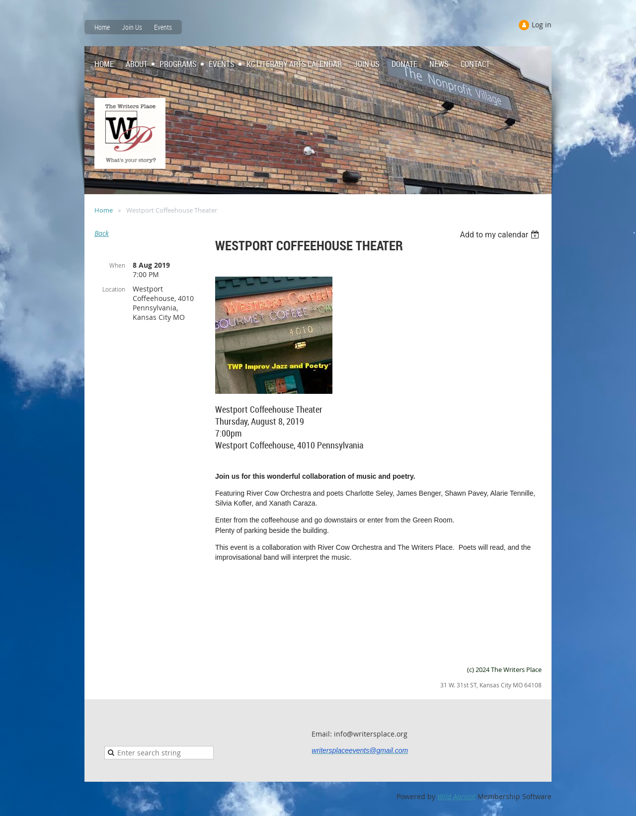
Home (102, 27)
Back (101, 233)
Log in (542, 24)
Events (163, 27)
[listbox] (501, 234)
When (117, 265)
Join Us (132, 27)
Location (113, 289)
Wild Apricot (456, 796)
